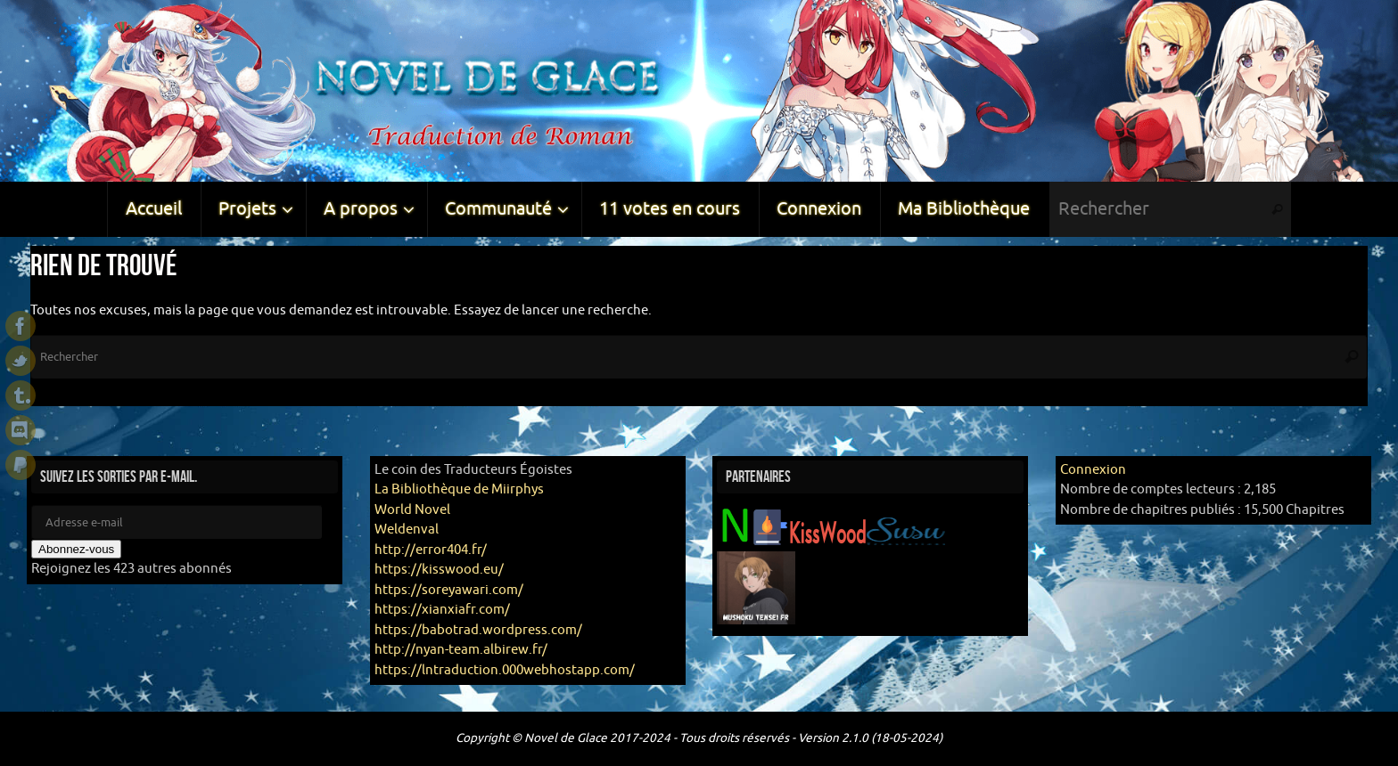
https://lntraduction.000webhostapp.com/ (504, 670)
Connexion (1093, 469)
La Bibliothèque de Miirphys (459, 489)
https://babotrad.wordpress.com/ (478, 630)
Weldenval (406, 529)
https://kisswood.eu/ (439, 569)
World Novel (412, 509)
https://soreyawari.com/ (448, 590)
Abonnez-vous (76, 549)
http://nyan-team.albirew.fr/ (460, 649)
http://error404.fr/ (430, 550)
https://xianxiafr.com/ (442, 609)
